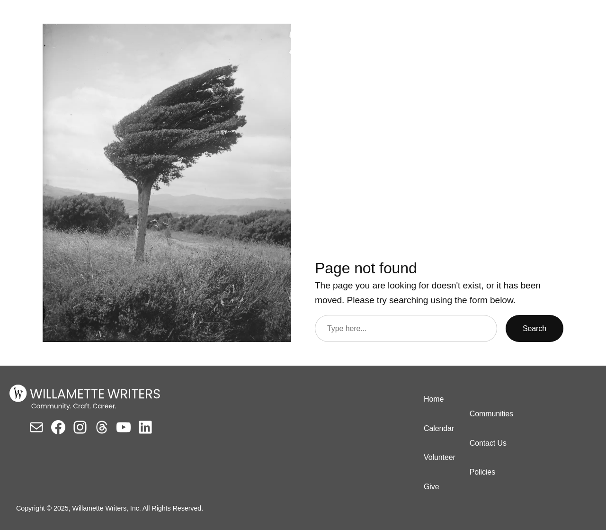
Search (534, 328)
